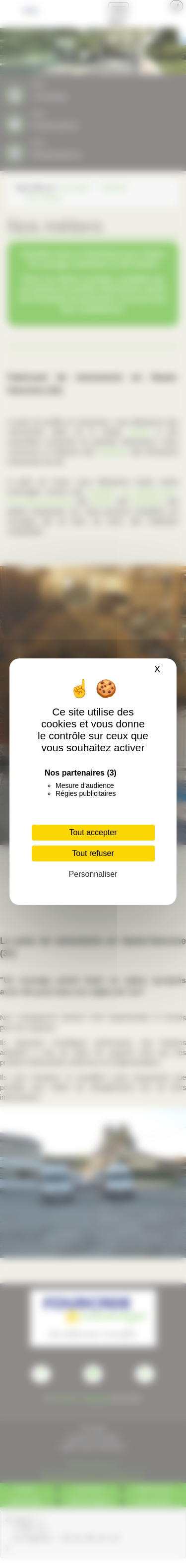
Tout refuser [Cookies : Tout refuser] (93, 853)
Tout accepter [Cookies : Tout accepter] (93, 832)
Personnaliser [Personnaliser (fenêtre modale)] (93, 874)
